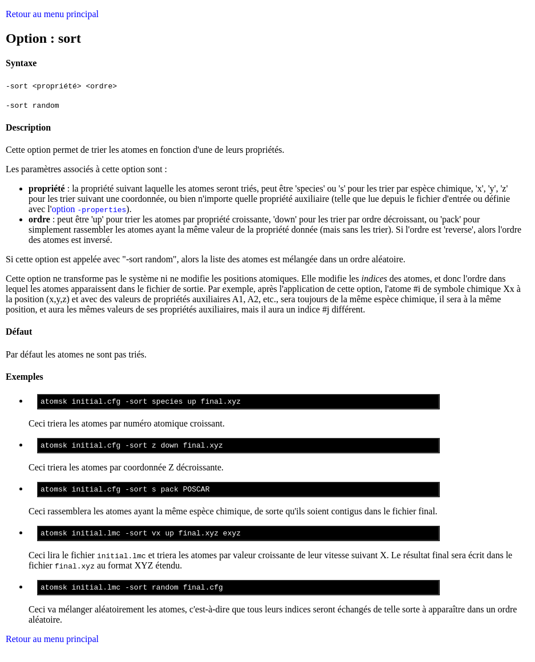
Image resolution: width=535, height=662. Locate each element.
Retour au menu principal (52, 14)
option (89, 209)
